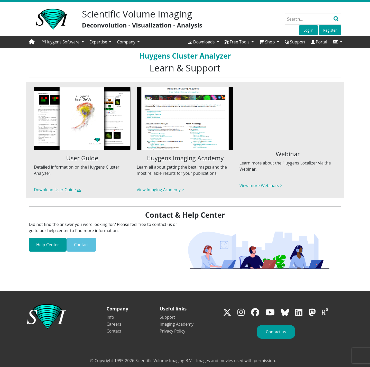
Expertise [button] (98, 42)
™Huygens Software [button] (61, 42)
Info (110, 317)
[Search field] (313, 19)
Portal (319, 42)
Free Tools (238, 42)
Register (330, 30)
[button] (337, 42)
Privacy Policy (172, 331)
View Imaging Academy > (160, 189)
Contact (81, 244)
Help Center (47, 244)
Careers (114, 324)
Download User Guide (57, 189)
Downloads (202, 42)
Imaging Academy (176, 324)
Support (295, 42)
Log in (308, 30)
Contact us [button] (276, 332)
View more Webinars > (260, 185)
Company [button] (126, 42)
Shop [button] (267, 42)
